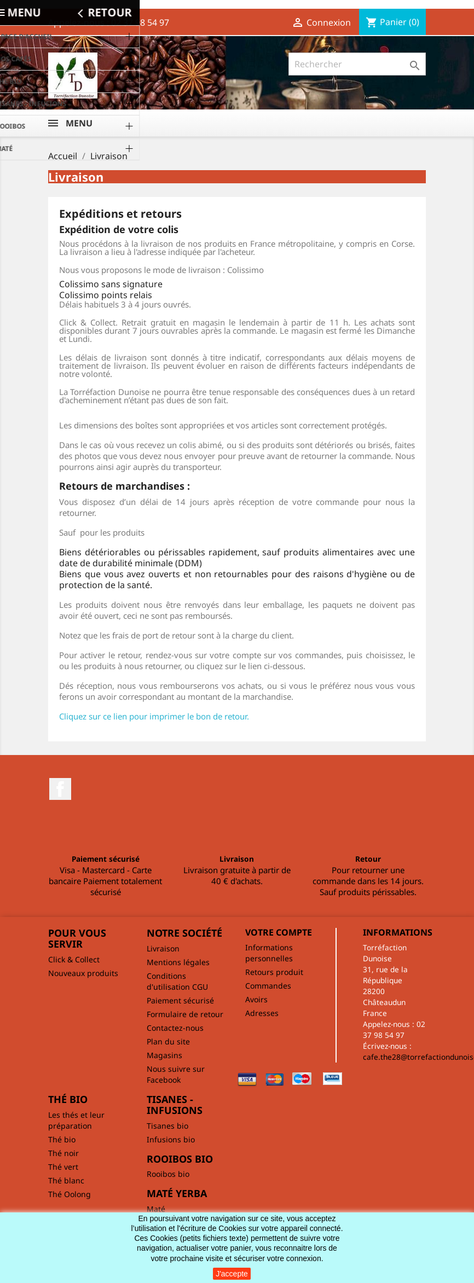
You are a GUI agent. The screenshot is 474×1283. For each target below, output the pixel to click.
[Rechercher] (357, 64)
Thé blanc (66, 1180)
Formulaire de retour (185, 1014)
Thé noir (63, 1153)
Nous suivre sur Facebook (176, 1074)
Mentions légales (178, 962)
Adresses (262, 1013)
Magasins (164, 1055)
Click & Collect (74, 959)
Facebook (60, 789)
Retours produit (274, 972)
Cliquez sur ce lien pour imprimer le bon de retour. (154, 716)
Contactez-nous (175, 1028)
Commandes (268, 985)
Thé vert (63, 1167)
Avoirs (256, 999)
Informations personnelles (269, 952)
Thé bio (62, 1139)
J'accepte (232, 1273)
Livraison (163, 948)
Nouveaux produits (83, 973)
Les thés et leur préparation (76, 1120)
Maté (156, 1209)
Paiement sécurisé (180, 1000)
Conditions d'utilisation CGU (177, 981)
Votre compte (278, 932)
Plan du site (168, 1041)
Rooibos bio (168, 1174)
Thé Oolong (69, 1194)
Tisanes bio (167, 1126)
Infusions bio (171, 1139)
